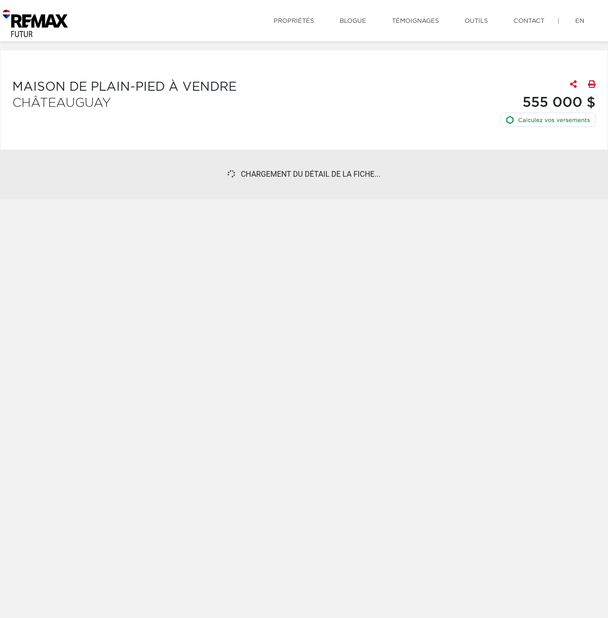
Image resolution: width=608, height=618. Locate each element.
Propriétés (294, 21)
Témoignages (415, 21)
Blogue (353, 21)
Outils (476, 21)
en (579, 21)
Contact (528, 21)
